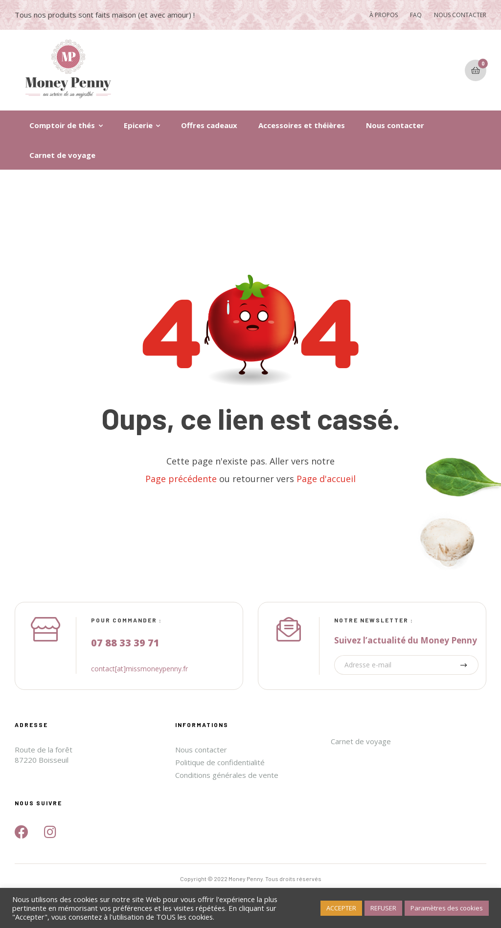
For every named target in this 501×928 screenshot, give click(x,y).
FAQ (416, 15)
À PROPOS (383, 15)
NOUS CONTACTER (460, 15)
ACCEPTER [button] (341, 908)
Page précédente (181, 479)
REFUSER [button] (383, 908)
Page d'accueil (326, 479)
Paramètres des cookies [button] (446, 908)
